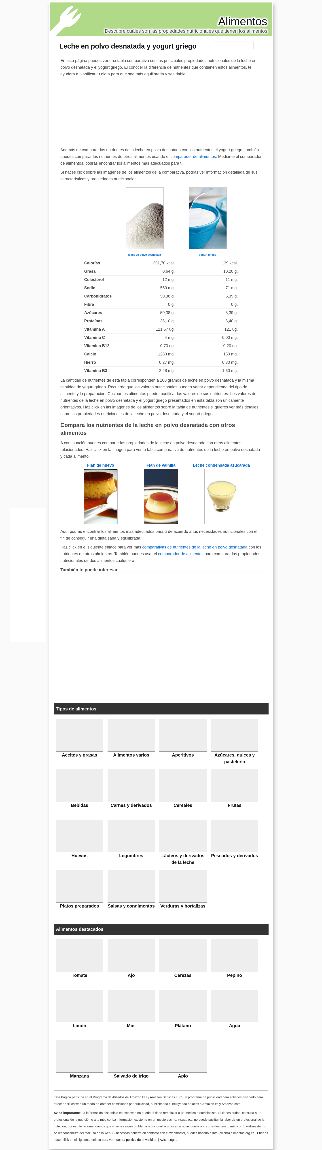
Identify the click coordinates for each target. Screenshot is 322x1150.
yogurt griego (207, 254)
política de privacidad (141, 1139)
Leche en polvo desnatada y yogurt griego (128, 46)
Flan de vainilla (160, 465)
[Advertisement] (161, 111)
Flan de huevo (100, 465)
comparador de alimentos (193, 156)
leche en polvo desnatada (144, 254)
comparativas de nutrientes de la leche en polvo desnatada (194, 547)
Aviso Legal (168, 1139)
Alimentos (242, 21)
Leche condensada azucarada (221, 465)
